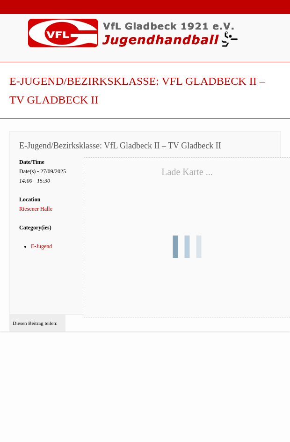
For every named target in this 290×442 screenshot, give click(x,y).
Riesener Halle (35, 209)
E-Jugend (41, 246)
